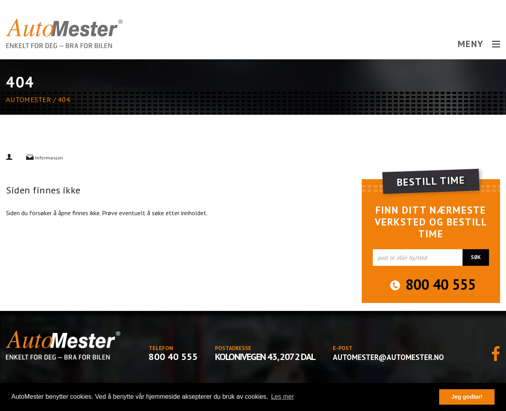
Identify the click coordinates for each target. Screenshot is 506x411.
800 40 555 (441, 284)
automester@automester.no (388, 357)
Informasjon (49, 158)
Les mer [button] (282, 396)
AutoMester (28, 99)
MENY (479, 44)
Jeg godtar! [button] (466, 397)
